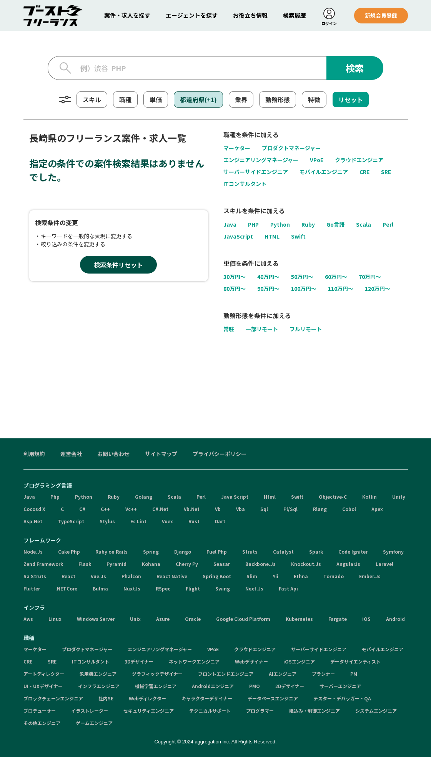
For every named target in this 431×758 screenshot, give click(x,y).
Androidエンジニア (213, 686)
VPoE (316, 160)
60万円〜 (336, 277)
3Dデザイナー (139, 662)
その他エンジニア (41, 723)
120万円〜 (377, 289)
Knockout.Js (306, 564)
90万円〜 (268, 289)
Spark (316, 552)
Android (395, 619)
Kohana (151, 564)
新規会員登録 (381, 15)
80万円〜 (234, 289)
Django (182, 552)
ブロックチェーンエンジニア (53, 699)
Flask (84, 564)
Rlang (320, 509)
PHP (253, 225)
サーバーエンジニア (340, 686)
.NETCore (66, 589)
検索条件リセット (118, 265)
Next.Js (254, 589)
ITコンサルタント (244, 184)
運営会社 (71, 454)
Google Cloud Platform (243, 619)
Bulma (100, 589)
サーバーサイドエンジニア (255, 172)
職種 (125, 100)
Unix (135, 619)
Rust (194, 522)
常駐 (228, 329)
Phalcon (131, 577)
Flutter (31, 589)
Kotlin (369, 497)
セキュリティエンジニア (148, 711)
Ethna (301, 577)
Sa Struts (34, 577)
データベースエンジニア (273, 699)
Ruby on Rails (111, 552)
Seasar (221, 564)
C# (82, 509)
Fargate (337, 619)
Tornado (333, 577)
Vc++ (131, 509)
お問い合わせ (113, 454)
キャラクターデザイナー (206, 699)
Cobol (349, 509)
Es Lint (138, 522)
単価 (156, 100)
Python (280, 225)
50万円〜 (302, 277)
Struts (250, 552)
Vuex (167, 522)
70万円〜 (370, 277)
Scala (363, 225)
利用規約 (34, 454)
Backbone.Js (260, 564)
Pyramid (116, 564)
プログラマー (260, 711)
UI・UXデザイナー (43, 686)
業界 (241, 100)
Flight (193, 589)
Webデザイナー (251, 662)
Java (229, 225)
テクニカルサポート (210, 711)
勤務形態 (277, 100)
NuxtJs (131, 589)
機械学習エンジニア (155, 686)
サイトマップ (161, 454)
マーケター (236, 149)
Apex (377, 509)
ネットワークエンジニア (194, 662)
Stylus (107, 522)
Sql (264, 509)
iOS (366, 619)
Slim (251, 577)
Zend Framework (43, 564)
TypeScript (71, 522)
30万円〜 (234, 277)
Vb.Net (192, 509)
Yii (275, 577)
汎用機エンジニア (98, 674)
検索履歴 (294, 15)
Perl (388, 225)
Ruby (308, 225)
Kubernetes (299, 619)
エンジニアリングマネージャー (260, 160)
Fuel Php (216, 552)
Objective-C (333, 497)
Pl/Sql (290, 509)
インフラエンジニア (99, 686)
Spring (151, 552)
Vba (240, 509)
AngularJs (348, 564)
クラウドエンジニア (359, 160)
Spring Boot (217, 577)
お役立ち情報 (250, 15)
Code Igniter (353, 552)
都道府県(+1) (198, 100)
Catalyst (283, 552)
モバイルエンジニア (324, 172)
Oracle (193, 619)
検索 (355, 68)
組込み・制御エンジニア (314, 711)
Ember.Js (370, 577)
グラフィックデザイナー (157, 674)
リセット (350, 100)
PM (353, 674)
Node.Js (33, 552)
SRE (386, 172)
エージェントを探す (192, 15)
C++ (105, 509)
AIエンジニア (282, 674)
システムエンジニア (376, 711)
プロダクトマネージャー (291, 149)
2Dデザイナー (289, 686)
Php (55, 497)
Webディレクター (147, 699)
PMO (254, 686)
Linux (55, 619)
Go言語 (335, 225)
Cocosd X (34, 509)
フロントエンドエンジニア (225, 674)
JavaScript (238, 237)
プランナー (323, 674)
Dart (220, 522)
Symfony (393, 552)
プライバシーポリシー (219, 454)
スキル (92, 100)
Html (270, 497)
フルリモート (306, 329)
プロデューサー (39, 711)
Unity (398, 497)
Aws (28, 619)
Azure (163, 619)
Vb (218, 509)
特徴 (314, 100)
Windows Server (96, 619)
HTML (272, 237)
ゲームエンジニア (94, 723)
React (68, 577)
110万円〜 (340, 289)
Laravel (384, 564)
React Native (171, 577)
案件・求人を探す (127, 15)
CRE (364, 172)
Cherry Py (187, 564)
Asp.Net (32, 522)
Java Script (234, 497)
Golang (143, 497)
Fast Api (288, 589)
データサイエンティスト (355, 662)
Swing (222, 589)
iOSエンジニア (299, 662)
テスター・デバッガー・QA (342, 699)
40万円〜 (268, 277)
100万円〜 (303, 289)
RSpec (163, 589)
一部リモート (262, 329)
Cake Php (69, 552)
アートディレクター (43, 674)
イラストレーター (89, 711)
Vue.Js (98, 577)
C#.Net (160, 509)
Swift (298, 237)
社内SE (105, 699)
